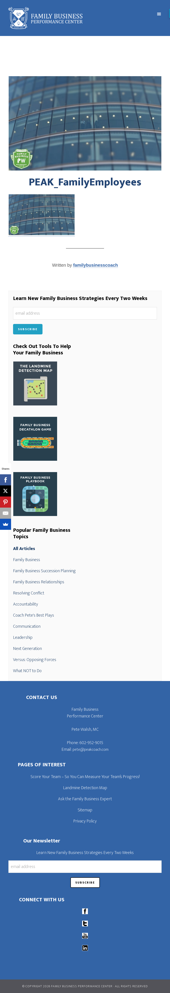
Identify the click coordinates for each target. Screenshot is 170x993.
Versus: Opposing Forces (34, 659)
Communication (27, 626)
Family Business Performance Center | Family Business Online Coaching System (65, 18)
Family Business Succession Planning (44, 571)
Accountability (25, 604)
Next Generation (27, 648)
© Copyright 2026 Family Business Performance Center (67, 986)
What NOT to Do (27, 671)
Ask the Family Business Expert (85, 799)
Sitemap (85, 810)
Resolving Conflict (28, 593)
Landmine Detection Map (85, 788)
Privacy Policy (85, 821)
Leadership (23, 637)
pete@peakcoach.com (90, 749)
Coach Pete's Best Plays (33, 615)
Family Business (26, 560)
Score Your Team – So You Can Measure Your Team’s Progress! (85, 776)
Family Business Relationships (38, 582)
